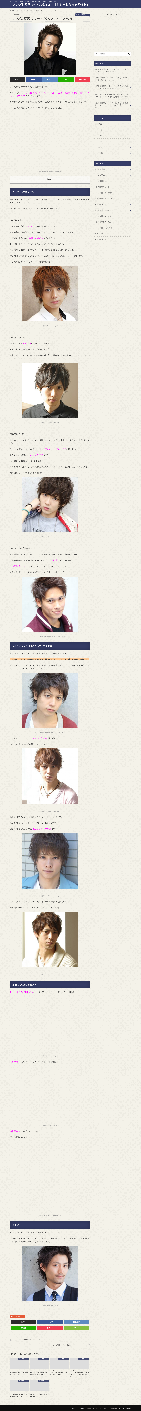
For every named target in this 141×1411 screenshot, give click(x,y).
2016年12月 (99, 148)
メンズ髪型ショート (18, 1316)
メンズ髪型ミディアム (102, 215)
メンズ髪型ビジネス (101, 204)
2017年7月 (98, 125)
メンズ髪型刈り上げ (101, 226)
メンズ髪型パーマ (101, 198)
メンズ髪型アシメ (101, 175)
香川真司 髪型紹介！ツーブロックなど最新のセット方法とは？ (112, 78)
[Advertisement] (112, 30)
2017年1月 (98, 142)
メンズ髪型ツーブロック (103, 192)
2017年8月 (98, 120)
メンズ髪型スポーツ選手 (103, 187)
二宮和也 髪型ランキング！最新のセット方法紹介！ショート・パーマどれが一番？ (111, 102)
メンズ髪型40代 (100, 170)
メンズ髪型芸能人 (101, 232)
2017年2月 (98, 137)
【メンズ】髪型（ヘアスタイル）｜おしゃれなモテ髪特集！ (49, 4)
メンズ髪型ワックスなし (103, 221)
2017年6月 (98, 131)
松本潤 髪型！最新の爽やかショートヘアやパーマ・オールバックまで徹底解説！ (111, 94)
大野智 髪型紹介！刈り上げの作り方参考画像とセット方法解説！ (112, 86)
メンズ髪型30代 (100, 164)
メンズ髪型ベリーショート (104, 209)
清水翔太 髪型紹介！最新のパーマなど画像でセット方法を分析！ (112, 70)
